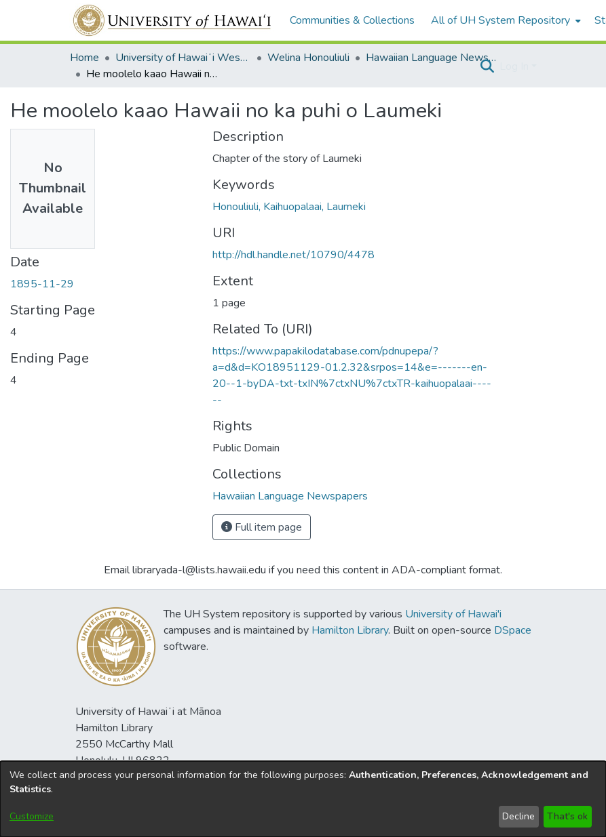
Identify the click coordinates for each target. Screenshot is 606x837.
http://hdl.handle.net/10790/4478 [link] (293, 254)
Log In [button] (515, 66)
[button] (487, 66)
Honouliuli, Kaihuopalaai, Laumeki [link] (289, 206)
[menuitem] (504, 20)
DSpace (512, 630)
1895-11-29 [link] (42, 284)
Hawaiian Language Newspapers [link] (433, 57)
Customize (32, 816)
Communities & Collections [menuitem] (352, 20)
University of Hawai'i (453, 614)
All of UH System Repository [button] (500, 20)
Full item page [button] (261, 527)
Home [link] (84, 57)
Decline (518, 816)
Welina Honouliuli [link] (308, 57)
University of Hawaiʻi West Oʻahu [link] (183, 57)
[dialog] (303, 799)
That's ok (567, 816)
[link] (290, 496)
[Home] (172, 20)
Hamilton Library (349, 630)
